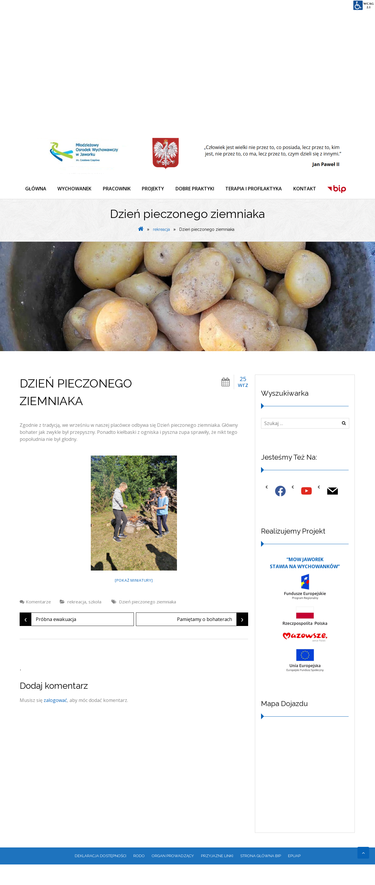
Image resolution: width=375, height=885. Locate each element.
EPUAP (294, 876)
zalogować (55, 721)
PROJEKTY (155, 189)
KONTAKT (307, 189)
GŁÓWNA (36, 189)
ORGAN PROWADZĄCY (173, 876)
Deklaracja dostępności (100, 876)
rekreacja (161, 250)
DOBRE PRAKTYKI (197, 189)
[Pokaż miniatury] (134, 600)
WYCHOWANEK (75, 189)
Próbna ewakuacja (48, 639)
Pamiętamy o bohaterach (212, 639)
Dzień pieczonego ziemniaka (147, 622)
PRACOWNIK (118, 189)
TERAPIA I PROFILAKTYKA (256, 189)
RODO (139, 876)
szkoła (94, 622)
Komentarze (38, 622)
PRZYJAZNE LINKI (217, 876)
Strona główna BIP (260, 876)
